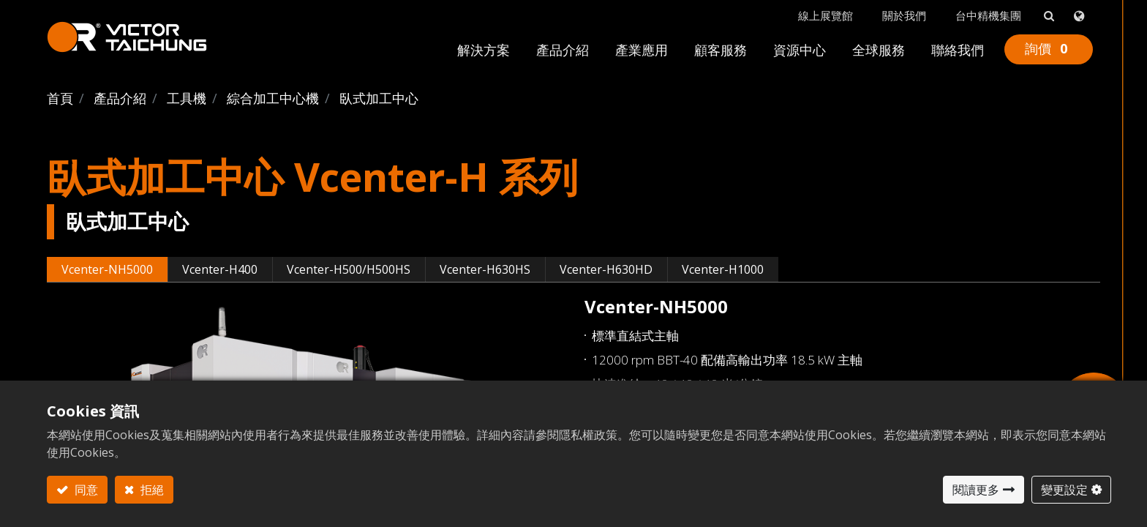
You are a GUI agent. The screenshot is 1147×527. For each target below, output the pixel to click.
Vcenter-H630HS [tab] (485, 269)
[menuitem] (483, 53)
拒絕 (151, 490)
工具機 (186, 98)
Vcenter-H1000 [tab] (723, 269)
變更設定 (1064, 490)
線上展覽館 (825, 15)
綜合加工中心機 (273, 98)
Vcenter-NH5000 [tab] (107, 269)
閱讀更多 (975, 490)
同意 (85, 490)
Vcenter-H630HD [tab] (606, 269)
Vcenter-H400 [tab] (219, 269)
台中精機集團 (988, 15)
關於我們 (904, 15)
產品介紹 (120, 98)
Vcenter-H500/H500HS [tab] (348, 269)
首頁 (60, 98)
